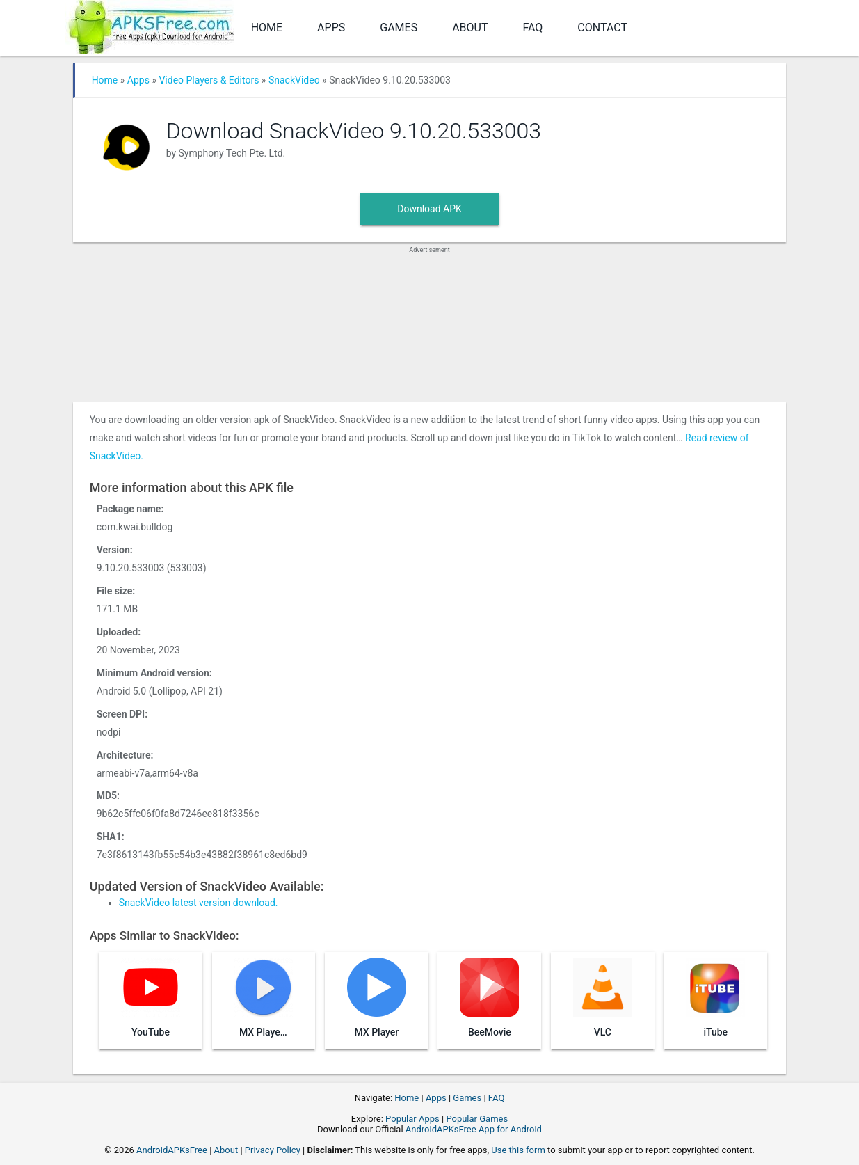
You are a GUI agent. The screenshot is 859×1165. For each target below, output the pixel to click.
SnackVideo (294, 80)
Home (266, 27)
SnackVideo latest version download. (198, 902)
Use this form (518, 1150)
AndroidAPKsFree (171, 1150)
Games (398, 27)
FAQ (532, 27)
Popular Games (477, 1119)
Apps (331, 27)
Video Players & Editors (209, 80)
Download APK (429, 208)
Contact (602, 27)
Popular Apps (412, 1119)
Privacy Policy (272, 1150)
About (470, 27)
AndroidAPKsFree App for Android (474, 1129)
